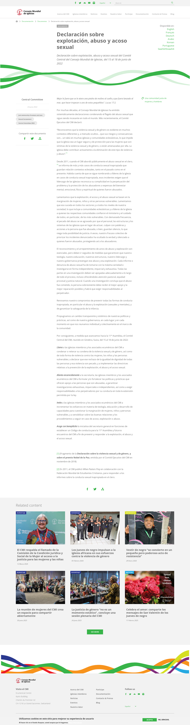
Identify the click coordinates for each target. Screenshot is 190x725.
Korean (170, 42)
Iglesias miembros (80, 14)
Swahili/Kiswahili (166, 48)
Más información (75, 723)
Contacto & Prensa (159, 14)
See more (95, 632)
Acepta (150, 720)
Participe (128, 14)
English (170, 29)
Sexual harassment (24, 119)
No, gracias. (163, 720)
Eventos (104, 14)
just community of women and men (30, 115)
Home (17, 21)
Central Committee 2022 (26, 123)
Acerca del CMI (63, 14)
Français (170, 32)
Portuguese (168, 45)
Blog (172, 14)
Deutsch (170, 35)
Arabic (171, 39)
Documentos (42, 21)
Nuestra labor (116, 14)
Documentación (142, 14)
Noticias (94, 14)
